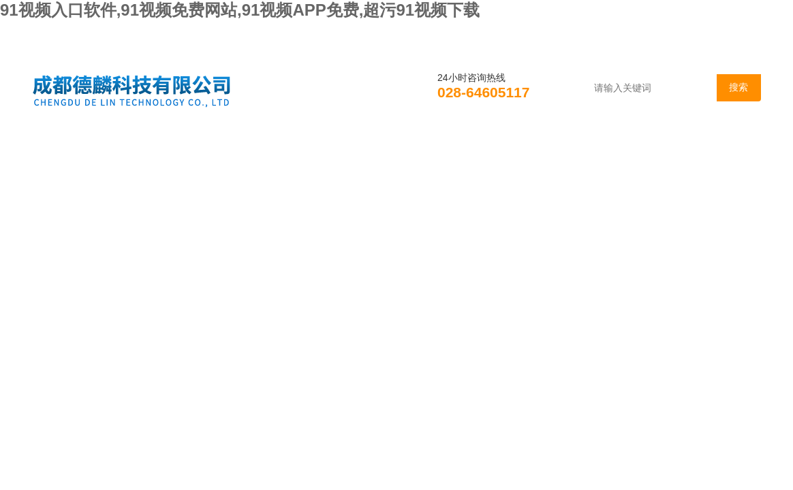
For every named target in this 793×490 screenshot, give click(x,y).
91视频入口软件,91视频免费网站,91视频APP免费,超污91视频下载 (240, 10)
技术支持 (434, 145)
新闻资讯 (246, 145)
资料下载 (528, 145)
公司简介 (152, 145)
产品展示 (340, 145)
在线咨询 (622, 145)
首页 (67, 145)
